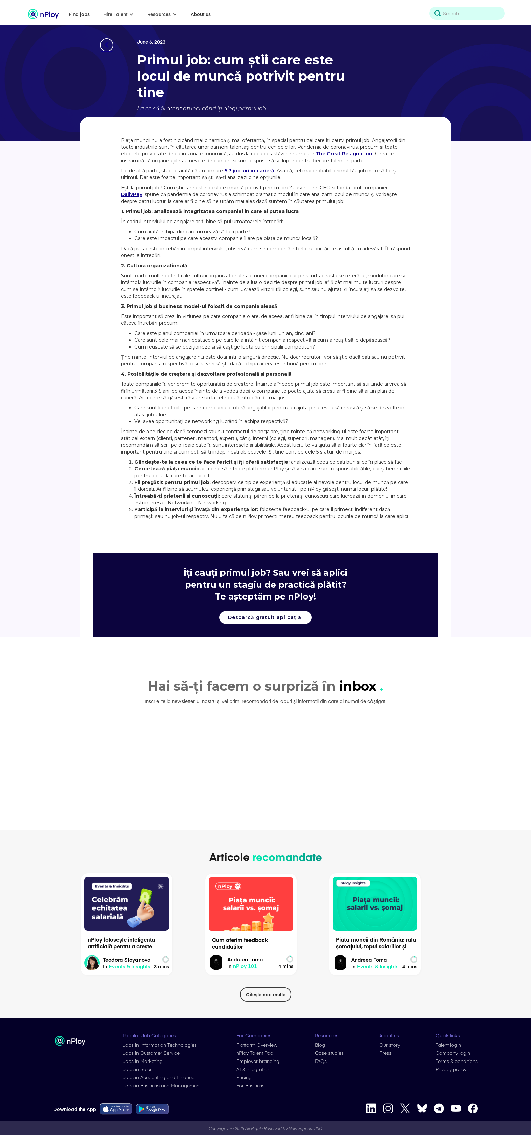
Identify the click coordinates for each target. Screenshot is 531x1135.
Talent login (448, 1044)
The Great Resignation (343, 154)
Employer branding (257, 1060)
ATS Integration (253, 1069)
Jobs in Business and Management (162, 1085)
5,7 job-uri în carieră (248, 171)
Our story (389, 1044)
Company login (453, 1052)
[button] (118, 13)
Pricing (244, 1077)
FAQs (321, 1060)
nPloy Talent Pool (255, 1052)
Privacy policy (451, 1069)
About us (201, 13)
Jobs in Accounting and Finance (158, 1077)
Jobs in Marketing (143, 1060)
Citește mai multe (265, 994)
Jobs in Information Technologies (160, 1044)
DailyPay (131, 194)
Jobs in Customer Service (151, 1052)
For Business (250, 1085)
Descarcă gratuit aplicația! (265, 617)
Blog (320, 1044)
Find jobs (79, 13)
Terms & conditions (457, 1060)
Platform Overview (256, 1044)
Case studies (329, 1052)
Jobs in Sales (137, 1069)
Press (385, 1052)
